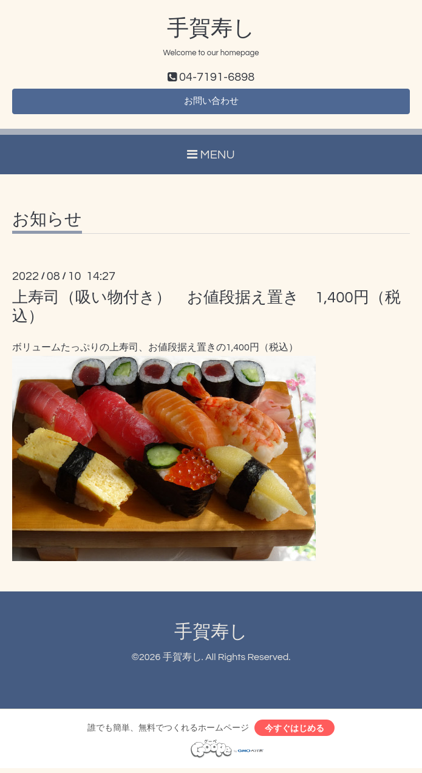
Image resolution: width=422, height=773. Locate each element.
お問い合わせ (211, 103)
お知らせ (47, 222)
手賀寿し (211, 28)
